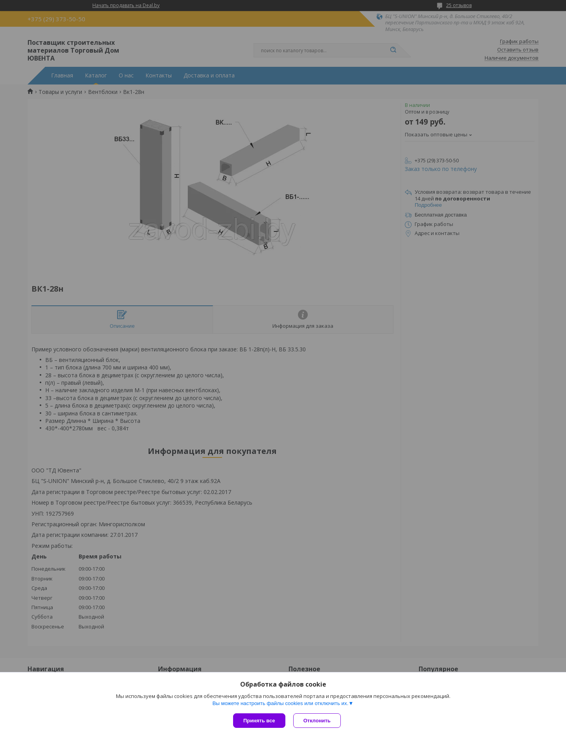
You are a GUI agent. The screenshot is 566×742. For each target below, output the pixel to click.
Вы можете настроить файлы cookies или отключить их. (280, 703)
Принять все (259, 721)
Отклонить (317, 721)
